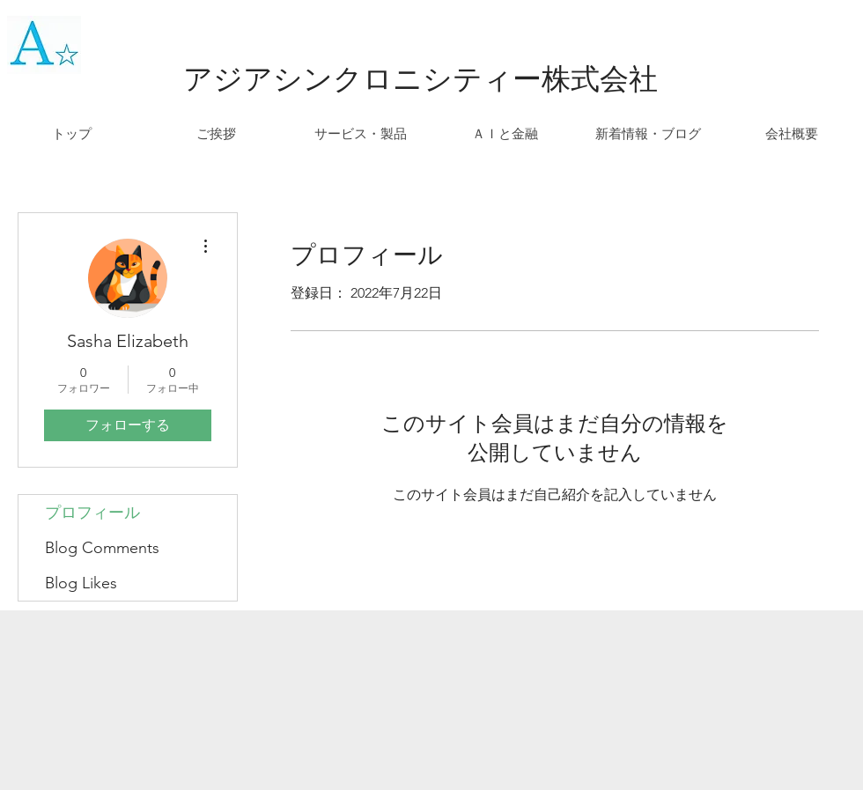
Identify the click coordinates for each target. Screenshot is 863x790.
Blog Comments (102, 547)
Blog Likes (81, 583)
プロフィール (92, 512)
